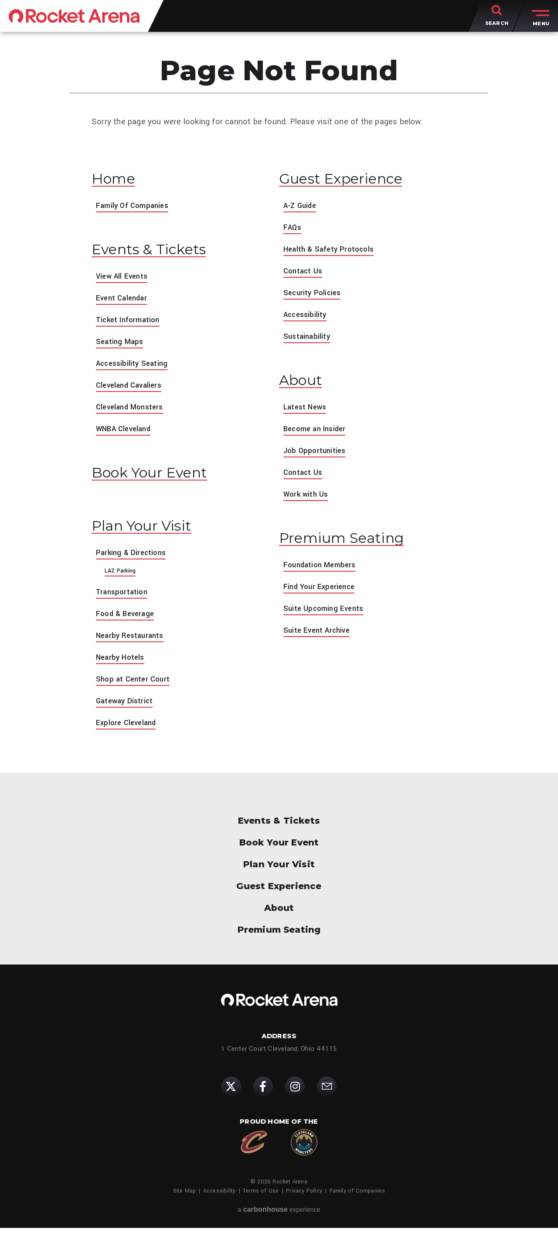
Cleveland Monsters (132, 410)
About (303, 383)
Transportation (123, 597)
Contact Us (304, 272)
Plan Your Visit (148, 531)
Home (116, 179)
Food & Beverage (127, 619)
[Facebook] (263, 1092)
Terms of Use (261, 1197)
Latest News (306, 410)
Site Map (184, 1197)
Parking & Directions (133, 558)
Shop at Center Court (135, 685)
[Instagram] (295, 1092)
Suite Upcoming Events (326, 613)
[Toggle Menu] (538, 17)
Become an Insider (317, 431)
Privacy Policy (304, 1197)
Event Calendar (123, 301)
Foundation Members (322, 569)
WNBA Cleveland (126, 431)
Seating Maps (121, 344)
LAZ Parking (120, 577)
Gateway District (126, 706)
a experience (279, 1215)
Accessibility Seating (134, 366)
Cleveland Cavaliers (131, 388)
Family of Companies (357, 1197)
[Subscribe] (327, 1092)
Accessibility (306, 316)
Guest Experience (348, 179)
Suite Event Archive (319, 635)
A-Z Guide (301, 207)
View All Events (123, 279)
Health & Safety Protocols (331, 250)
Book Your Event (157, 476)
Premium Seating (349, 542)
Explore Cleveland (128, 728)
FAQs (293, 229)
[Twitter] (231, 1092)
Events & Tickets (155, 252)
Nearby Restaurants (132, 641)
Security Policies (313, 294)
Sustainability (308, 338)
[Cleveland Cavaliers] (254, 1148)
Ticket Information (131, 322)
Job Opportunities (316, 453)
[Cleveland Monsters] (304, 1148)
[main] (279, 389)
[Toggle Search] (496, 17)
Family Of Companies (135, 207)
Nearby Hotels (122, 663)
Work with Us (307, 497)
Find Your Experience (321, 591)
